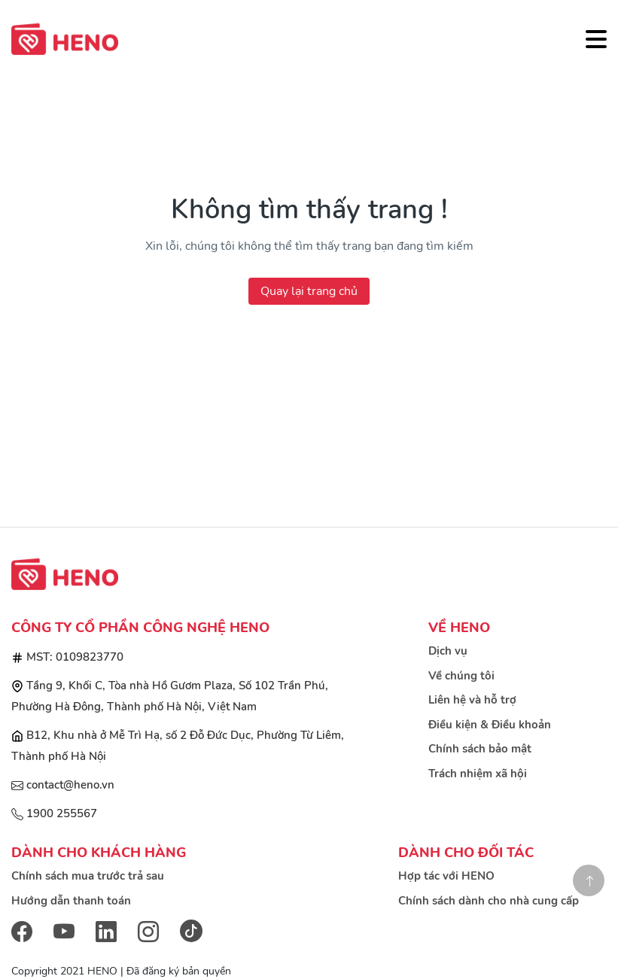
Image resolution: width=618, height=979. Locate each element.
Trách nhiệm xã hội (477, 773)
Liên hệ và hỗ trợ (472, 699)
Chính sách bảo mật (479, 748)
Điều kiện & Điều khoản (489, 724)
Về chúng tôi (461, 675)
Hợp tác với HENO (446, 875)
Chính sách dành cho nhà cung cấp (488, 900)
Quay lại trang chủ (309, 291)
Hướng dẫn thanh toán (71, 900)
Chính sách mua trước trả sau (87, 875)
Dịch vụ (447, 650)
